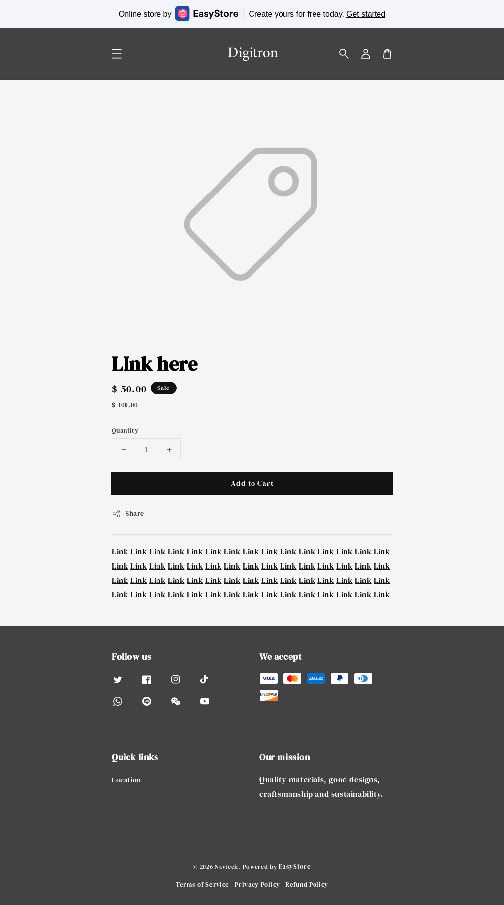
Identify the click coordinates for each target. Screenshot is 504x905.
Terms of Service (202, 884)
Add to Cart (252, 483)
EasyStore (295, 866)
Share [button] (128, 513)
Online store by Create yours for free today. (252, 13)
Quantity (125, 430)
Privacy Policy (257, 884)
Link (120, 551)
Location (126, 780)
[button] (344, 54)
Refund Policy (306, 884)
